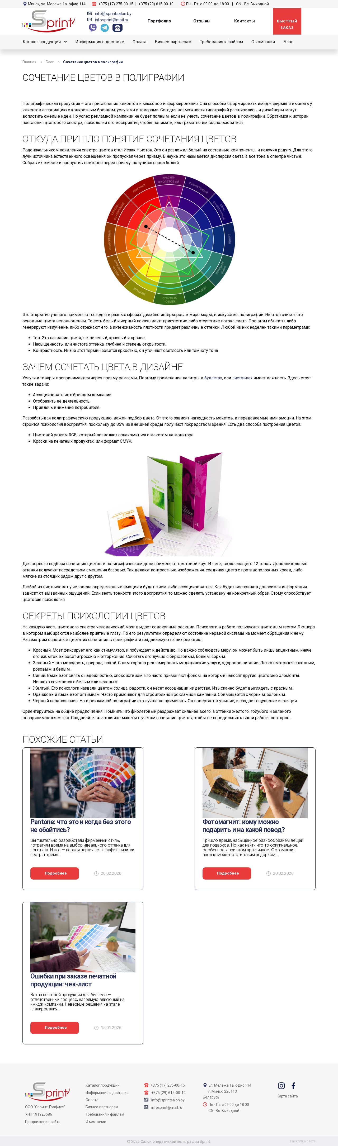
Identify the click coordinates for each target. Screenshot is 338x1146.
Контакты (244, 20)
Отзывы (201, 20)
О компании (263, 41)
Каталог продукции (42, 41)
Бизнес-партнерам (173, 41)
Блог (288, 41)
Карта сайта (287, 1096)
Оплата (139, 41)
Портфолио (159, 20)
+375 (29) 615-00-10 (155, 4)
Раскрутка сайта (303, 1141)
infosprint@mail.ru (111, 19)
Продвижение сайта (42, 1122)
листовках (242, 377)
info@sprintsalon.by (113, 13)
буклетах (213, 377)
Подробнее (56, 873)
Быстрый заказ (287, 24)
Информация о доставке (99, 41)
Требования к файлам (221, 41)
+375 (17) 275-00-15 (115, 4)
